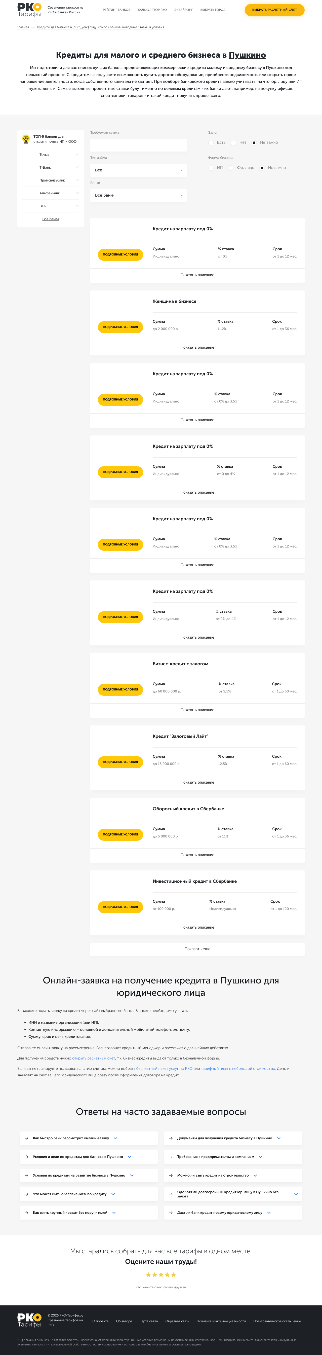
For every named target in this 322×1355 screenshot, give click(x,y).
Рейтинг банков (116, 10)
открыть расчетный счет (93, 1058)
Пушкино (247, 55)
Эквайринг (183, 10)
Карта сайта (149, 1321)
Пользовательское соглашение (277, 1321)
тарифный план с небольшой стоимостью (238, 1068)
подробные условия (120, 255)
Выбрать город (213, 10)
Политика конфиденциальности (221, 1321)
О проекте (100, 1321)
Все (98, 170)
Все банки (50, 219)
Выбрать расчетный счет (274, 10)
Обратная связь (177, 1321)
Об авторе (124, 1321)
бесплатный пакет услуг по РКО (164, 1068)
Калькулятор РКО (152, 10)
